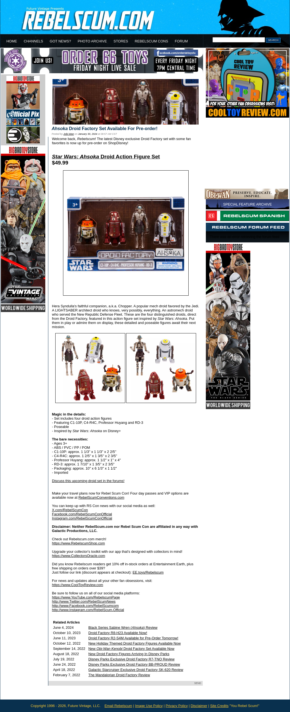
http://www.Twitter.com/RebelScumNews (84, 601)
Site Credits (219, 706)
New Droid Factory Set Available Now (131, 649)
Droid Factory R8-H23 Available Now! (117, 633)
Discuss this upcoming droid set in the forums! (88, 481)
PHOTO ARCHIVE (92, 41)
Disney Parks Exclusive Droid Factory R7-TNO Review (131, 659)
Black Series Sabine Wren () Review (123, 627)
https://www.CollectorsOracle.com (78, 556)
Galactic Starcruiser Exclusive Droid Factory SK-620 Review (135, 670)
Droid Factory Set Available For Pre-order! (105, 128)
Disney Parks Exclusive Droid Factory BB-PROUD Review (134, 664)
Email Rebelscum (118, 706)
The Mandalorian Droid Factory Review (119, 675)
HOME (11, 41)
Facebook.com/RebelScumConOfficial (82, 514)
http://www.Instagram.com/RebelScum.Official (88, 610)
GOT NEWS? (60, 41)
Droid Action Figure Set (106, 156)
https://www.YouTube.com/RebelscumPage (86, 597)
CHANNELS (33, 41)
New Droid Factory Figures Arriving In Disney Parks (128, 654)
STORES (121, 41)
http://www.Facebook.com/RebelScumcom (85, 606)
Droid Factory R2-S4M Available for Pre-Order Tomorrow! (133, 638)
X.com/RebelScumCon (70, 510)
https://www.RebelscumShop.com (78, 543)
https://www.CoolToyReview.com (77, 585)
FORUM (181, 41)
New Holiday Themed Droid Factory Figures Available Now (134, 643)
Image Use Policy (149, 706)
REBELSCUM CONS (151, 41)
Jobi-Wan (68, 134)
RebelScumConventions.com (101, 497)
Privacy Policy (177, 706)
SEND (197, 683)
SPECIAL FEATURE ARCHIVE (247, 204)
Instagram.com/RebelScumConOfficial (82, 518)
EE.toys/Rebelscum (148, 572)
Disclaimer (199, 706)
